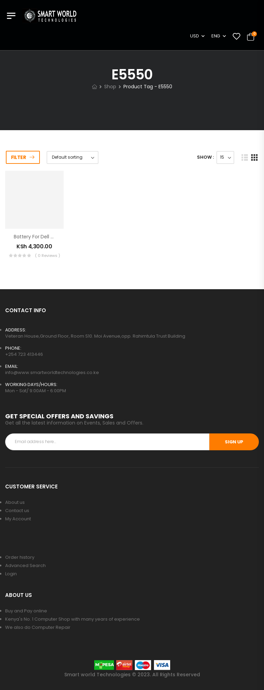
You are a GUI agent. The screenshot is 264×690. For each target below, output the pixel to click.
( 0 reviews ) (47, 255)
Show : (205, 157)
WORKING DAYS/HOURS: (31, 384)
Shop (110, 86)
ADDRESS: (15, 330)
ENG (215, 36)
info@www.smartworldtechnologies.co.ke (52, 372)
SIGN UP (234, 442)
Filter (18, 157)
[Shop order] (72, 157)
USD (194, 36)
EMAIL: (11, 366)
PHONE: (13, 348)
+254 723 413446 (24, 354)
